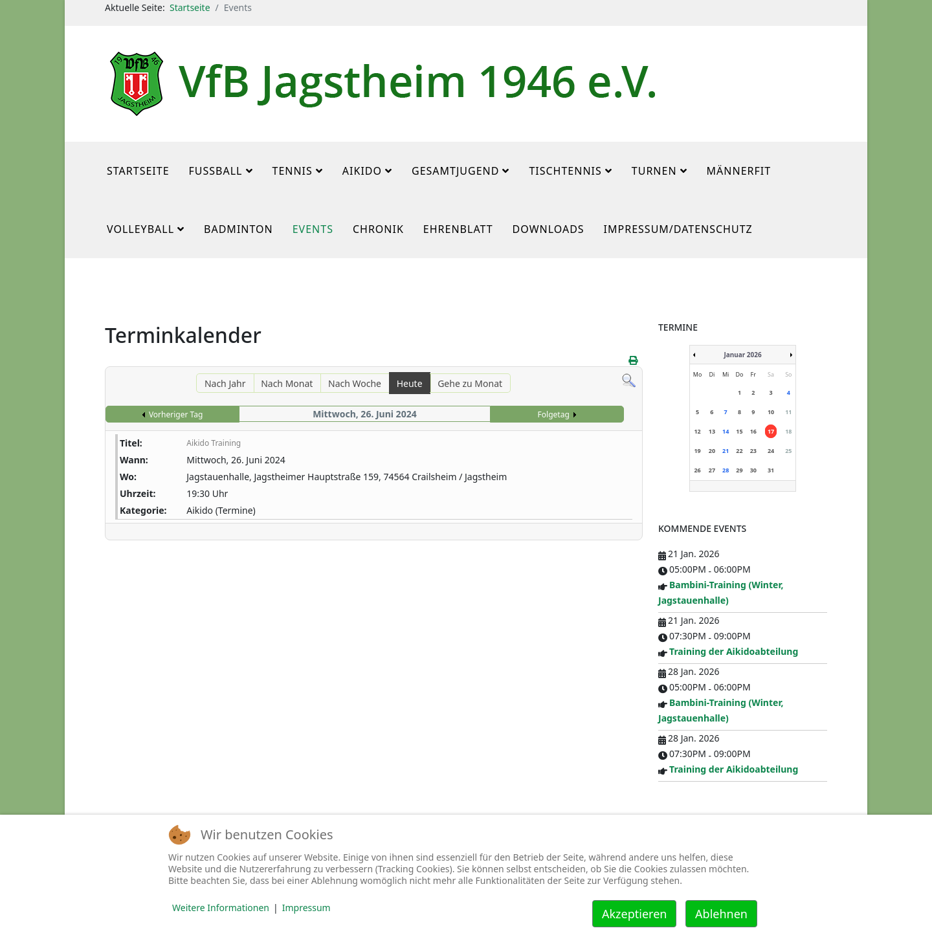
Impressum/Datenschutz (678, 229)
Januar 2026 (742, 354)
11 (788, 412)
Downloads (548, 229)
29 (739, 470)
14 (725, 431)
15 (739, 431)
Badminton (238, 229)
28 (725, 470)
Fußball (216, 171)
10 (771, 412)
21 (725, 450)
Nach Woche (354, 383)
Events (313, 229)
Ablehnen (721, 913)
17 (771, 431)
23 (753, 450)
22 (739, 450)
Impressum (306, 907)
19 (697, 450)
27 (712, 470)
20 (712, 450)
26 (697, 470)
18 (788, 431)
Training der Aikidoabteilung (733, 651)
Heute (410, 383)
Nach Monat (287, 383)
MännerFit (739, 171)
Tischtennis (565, 171)
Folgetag (554, 414)
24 (771, 450)
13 (712, 431)
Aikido (362, 171)
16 (753, 431)
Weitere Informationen (220, 907)
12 (697, 431)
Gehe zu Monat (470, 383)
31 (771, 470)
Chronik (378, 229)
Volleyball (140, 229)
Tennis (292, 171)
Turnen (654, 171)
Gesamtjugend (455, 171)
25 (788, 450)
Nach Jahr (225, 383)
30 (753, 470)
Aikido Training (213, 442)
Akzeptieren (634, 913)
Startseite (190, 7)
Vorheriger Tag (176, 414)
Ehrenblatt (458, 229)
